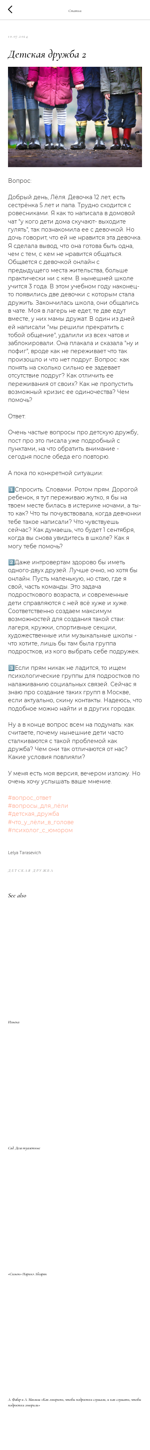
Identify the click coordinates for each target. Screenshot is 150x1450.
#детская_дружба (33, 813)
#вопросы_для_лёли (38, 805)
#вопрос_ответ (29, 797)
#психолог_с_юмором (40, 830)
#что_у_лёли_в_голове (41, 822)
